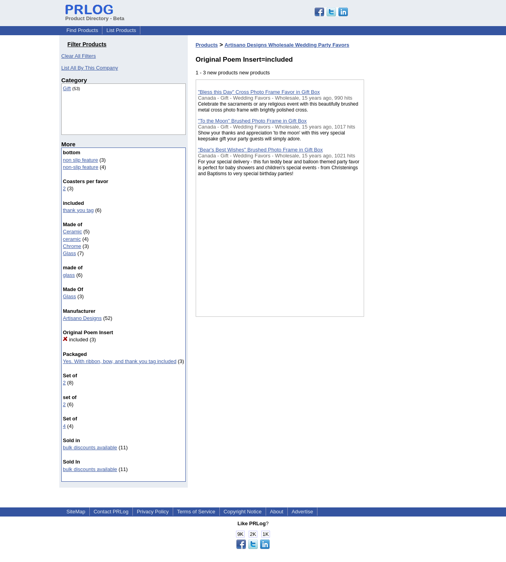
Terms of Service (196, 512)
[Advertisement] (403, 205)
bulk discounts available (90, 447)
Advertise (302, 512)
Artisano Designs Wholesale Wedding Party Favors (287, 45)
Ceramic (72, 232)
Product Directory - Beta (95, 15)
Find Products (82, 30)
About (276, 512)
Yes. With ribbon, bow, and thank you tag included (119, 361)
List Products (121, 30)
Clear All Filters (78, 56)
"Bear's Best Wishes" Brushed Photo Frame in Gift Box (260, 150)
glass (69, 275)
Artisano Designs (82, 318)
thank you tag (78, 210)
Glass (69, 253)
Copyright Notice (243, 512)
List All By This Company (89, 68)
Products (207, 45)
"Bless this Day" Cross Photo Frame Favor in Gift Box (259, 92)
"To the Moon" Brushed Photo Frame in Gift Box (252, 121)
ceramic (72, 239)
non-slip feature (80, 167)
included (75, 339)
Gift (67, 88)
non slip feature (80, 160)
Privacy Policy (153, 512)
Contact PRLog (111, 512)
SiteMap (75, 512)
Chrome (72, 246)
